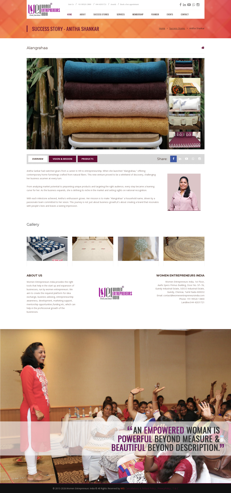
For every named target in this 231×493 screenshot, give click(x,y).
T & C (175, 488)
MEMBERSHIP (137, 14)
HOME (69, 14)
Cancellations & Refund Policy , (142, 488)
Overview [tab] (37, 158)
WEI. (123, 488)
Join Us (71, 4)
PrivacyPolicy (164, 488)
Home (162, 28)
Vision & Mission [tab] (62, 158)
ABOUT (83, 14)
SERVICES (121, 14)
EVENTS (170, 14)
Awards (113, 4)
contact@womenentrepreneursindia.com (183, 295)
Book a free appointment (129, 4)
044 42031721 (101, 4)
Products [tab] (87, 158)
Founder (155, 14)
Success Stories (177, 28)
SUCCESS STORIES (101, 14)
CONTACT (185, 14)
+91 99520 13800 (85, 4)
